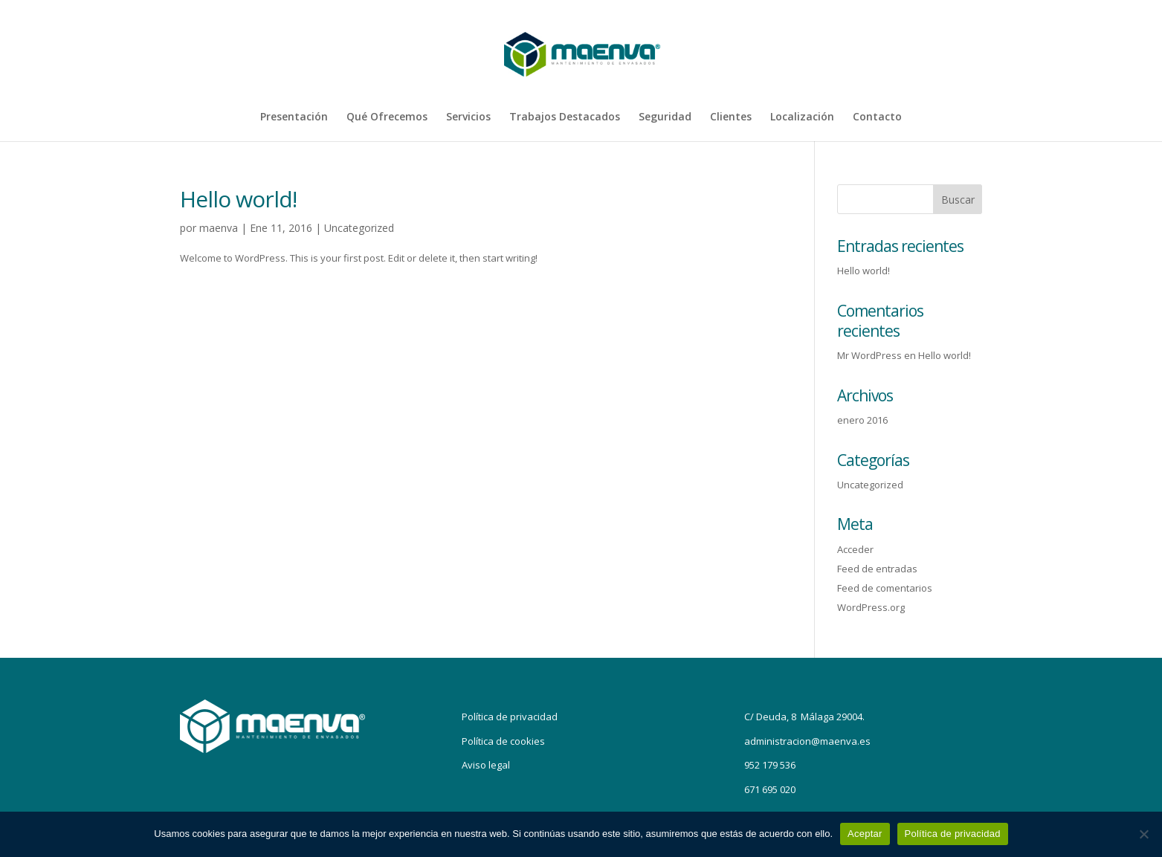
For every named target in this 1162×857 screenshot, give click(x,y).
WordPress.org (871, 607)
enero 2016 (862, 420)
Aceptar (865, 833)
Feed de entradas (877, 568)
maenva (218, 228)
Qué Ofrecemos (386, 117)
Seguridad (665, 117)
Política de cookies (503, 741)
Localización (802, 117)
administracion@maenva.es (807, 741)
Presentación (294, 117)
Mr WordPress (869, 355)
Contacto (877, 117)
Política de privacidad (510, 716)
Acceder (855, 549)
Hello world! (238, 199)
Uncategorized (359, 228)
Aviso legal (486, 765)
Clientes (731, 117)
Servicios (468, 117)
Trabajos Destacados (564, 117)
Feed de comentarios (884, 588)
